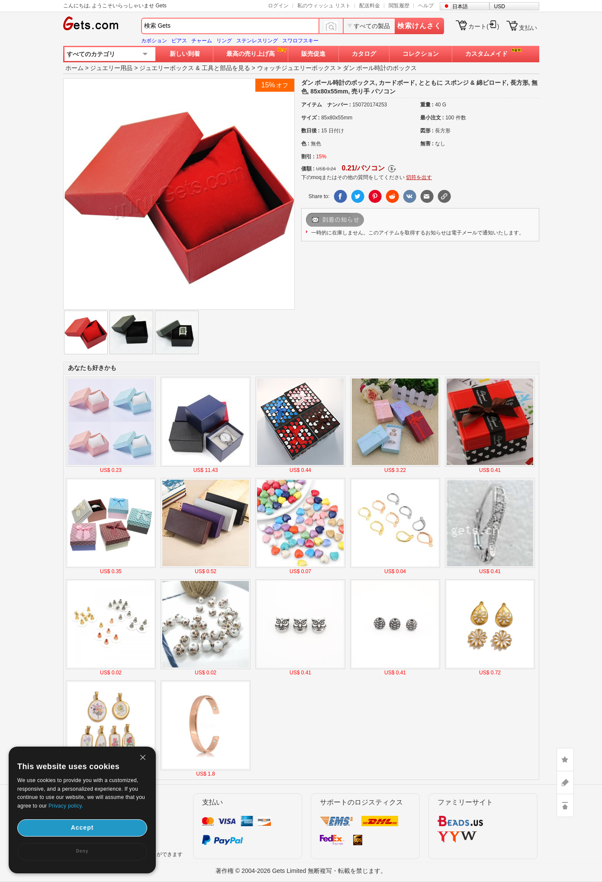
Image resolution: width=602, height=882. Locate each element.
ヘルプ (426, 6)
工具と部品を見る (226, 67)
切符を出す (419, 177)
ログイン (278, 6)
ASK (565, 782)
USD (499, 6)
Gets (90, 23)
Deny (82, 851)
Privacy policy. (65, 806)
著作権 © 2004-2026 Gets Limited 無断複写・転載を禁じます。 (301, 870)
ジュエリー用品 (111, 67)
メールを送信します (346, 220)
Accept (82, 827)
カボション (154, 41)
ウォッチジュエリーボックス (296, 67)
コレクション (420, 53)
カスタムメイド (486, 53)
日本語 (460, 6)
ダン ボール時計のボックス (380, 67)
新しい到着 (185, 53)
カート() (483, 26)
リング (224, 41)
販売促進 (313, 53)
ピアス (179, 41)
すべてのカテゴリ (91, 54)
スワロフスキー (300, 41)
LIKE (565, 759)
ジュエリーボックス (166, 67)
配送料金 (369, 6)
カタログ (364, 53)
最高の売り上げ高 (250, 53)
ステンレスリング (257, 41)
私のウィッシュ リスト (324, 6)
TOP (565, 805)
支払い (528, 27)
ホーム (74, 67)
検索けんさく (419, 25)
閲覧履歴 (399, 6)
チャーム (201, 41)
